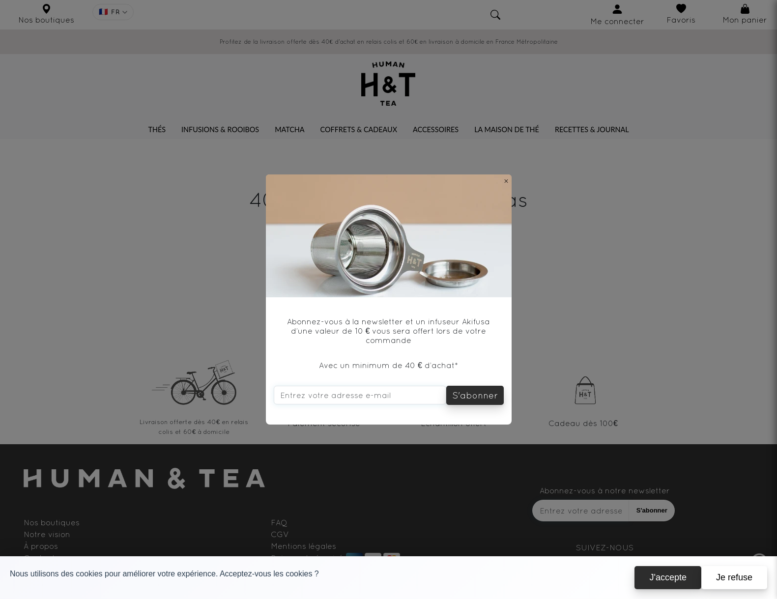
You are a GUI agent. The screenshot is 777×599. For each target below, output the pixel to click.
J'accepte (667, 577)
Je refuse (734, 577)
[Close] (506, 180)
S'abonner (475, 395)
